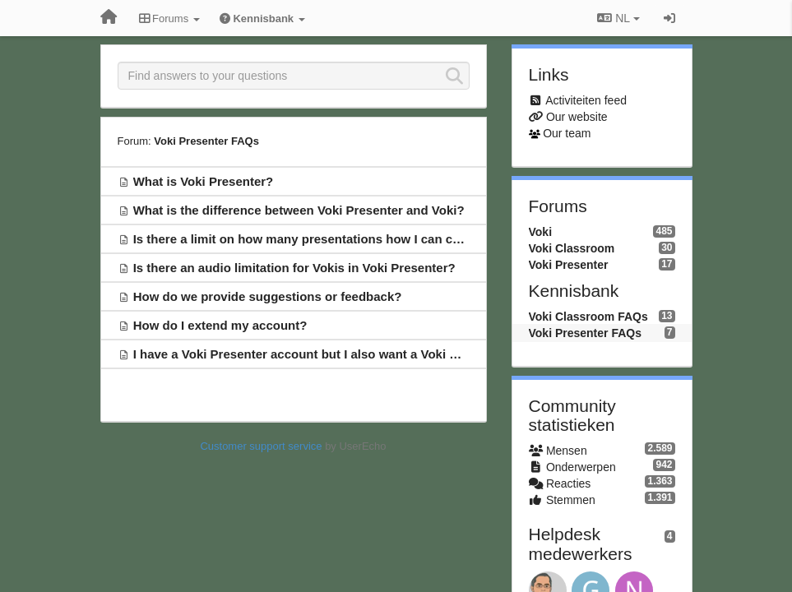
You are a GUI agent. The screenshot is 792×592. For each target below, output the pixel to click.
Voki (541, 231)
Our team (567, 133)
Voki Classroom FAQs (588, 316)
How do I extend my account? (220, 325)
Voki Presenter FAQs (206, 141)
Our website (577, 116)
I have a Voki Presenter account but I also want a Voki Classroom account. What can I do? (396, 354)
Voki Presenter (569, 264)
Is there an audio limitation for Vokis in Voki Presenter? (294, 268)
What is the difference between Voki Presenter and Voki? (299, 210)
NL (618, 18)
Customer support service (261, 446)
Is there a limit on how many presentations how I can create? (311, 239)
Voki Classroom (572, 248)
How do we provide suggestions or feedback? (267, 296)
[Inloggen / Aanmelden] (669, 18)
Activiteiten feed (586, 100)
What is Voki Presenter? (203, 181)
